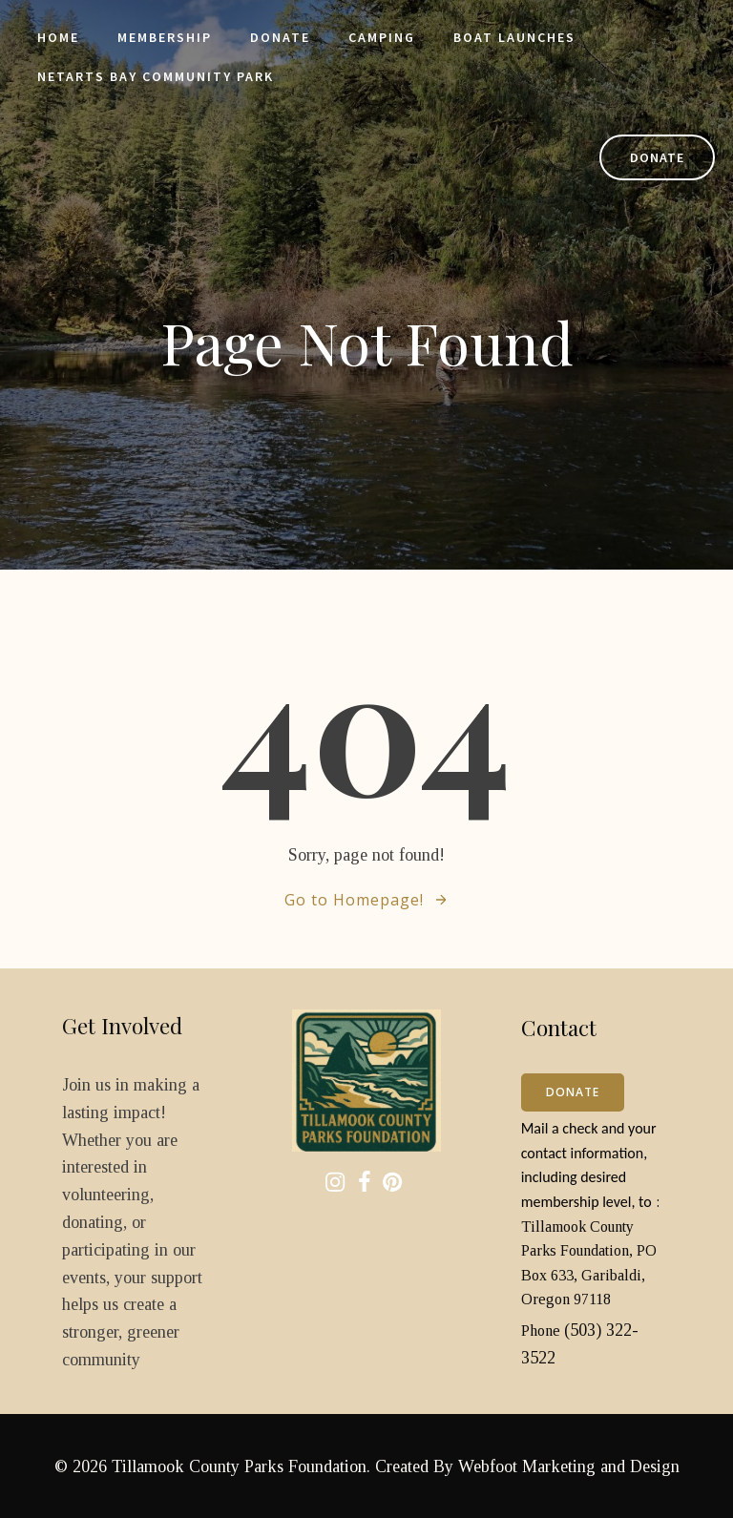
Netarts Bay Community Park (156, 77)
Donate (281, 38)
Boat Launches (515, 38)
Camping (382, 38)
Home (59, 38)
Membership (165, 38)
